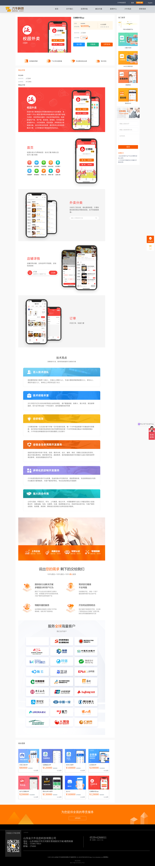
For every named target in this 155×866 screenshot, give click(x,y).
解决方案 (98, 9)
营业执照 (77, 860)
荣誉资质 (142, 9)
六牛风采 (128, 9)
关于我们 (69, 9)
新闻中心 (113, 9)
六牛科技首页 (121, 2)
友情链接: (26, 832)
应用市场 (84, 9)
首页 (56, 9)
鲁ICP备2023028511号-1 (77, 862)
